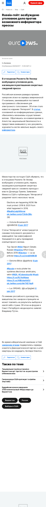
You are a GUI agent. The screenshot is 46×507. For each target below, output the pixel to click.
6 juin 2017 (23, 225)
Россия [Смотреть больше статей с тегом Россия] (25, 400)
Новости (9, 9)
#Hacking (18, 250)
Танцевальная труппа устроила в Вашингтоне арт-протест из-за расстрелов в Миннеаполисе (20, 371)
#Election (22, 253)
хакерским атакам (10, 345)
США (22, 9)
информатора (8, 130)
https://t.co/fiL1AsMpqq (18, 277)
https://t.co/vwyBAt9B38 (25, 255)
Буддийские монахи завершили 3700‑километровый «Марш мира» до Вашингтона (17, 389)
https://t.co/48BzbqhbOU (18, 280)
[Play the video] (23, 43)
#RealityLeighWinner (16, 211)
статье (37, 109)
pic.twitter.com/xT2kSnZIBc (19, 214)
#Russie (10, 268)
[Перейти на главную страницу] (9, 3)
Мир (16, 9)
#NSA (20, 247)
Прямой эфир (36, 3)
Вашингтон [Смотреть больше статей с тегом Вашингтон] (10, 400)
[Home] (2, 9)
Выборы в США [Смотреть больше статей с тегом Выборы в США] (11, 406)
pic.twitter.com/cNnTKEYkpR (20, 283)
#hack (35, 274)
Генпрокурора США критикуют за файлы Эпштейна (19, 380)
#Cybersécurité (25, 274)
